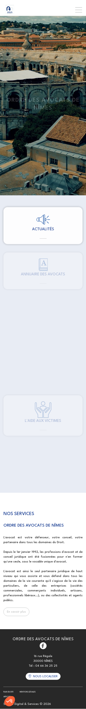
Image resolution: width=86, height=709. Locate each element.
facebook (43, 645)
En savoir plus (16, 611)
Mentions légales (28, 692)
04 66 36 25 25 (46, 665)
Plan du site (8, 692)
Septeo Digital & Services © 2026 (27, 704)
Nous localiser (45, 676)
